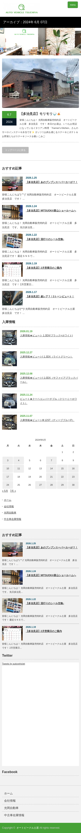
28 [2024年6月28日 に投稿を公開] (51, 485)
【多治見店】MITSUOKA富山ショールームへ (51, 210)
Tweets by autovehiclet (13, 663)
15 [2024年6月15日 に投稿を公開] (62, 468)
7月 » (13, 490)
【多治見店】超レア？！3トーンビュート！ (50, 296)
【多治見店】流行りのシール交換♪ (45, 239)
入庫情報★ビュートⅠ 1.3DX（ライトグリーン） (46, 356)
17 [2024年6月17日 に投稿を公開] (7, 477)
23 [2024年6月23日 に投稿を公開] (73, 477)
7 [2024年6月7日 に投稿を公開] (51, 460)
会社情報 (9, 506)
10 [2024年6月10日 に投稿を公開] (7, 468)
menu (73, 5)
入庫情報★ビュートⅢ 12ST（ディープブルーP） (47, 420)
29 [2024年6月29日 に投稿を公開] (62, 485)
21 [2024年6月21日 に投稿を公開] (51, 477)
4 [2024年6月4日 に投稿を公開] (18, 460)
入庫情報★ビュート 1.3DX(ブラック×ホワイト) (46, 335)
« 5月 (5, 490)
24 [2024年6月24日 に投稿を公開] (7, 485)
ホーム (7, 500)
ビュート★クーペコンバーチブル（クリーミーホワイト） (48, 401)
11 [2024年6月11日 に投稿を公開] (18, 468)
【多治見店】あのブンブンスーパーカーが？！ (52, 182)
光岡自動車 (10, 512)
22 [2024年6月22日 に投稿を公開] (62, 477)
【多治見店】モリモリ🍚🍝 (40, 114)
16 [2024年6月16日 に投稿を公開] (73, 468)
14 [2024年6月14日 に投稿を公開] (51, 468)
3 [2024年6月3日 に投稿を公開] (7, 460)
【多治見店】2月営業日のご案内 (44, 267)
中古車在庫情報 (12, 519)
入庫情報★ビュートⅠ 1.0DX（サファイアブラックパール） (49, 379)
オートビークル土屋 (27, 827)
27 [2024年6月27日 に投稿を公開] (40, 485)
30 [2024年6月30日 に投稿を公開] (73, 485)
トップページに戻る (15, 150)
